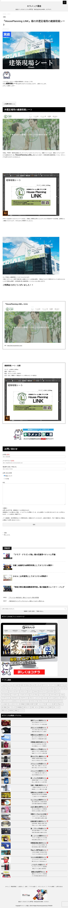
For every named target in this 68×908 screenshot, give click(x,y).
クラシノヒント (41, 886)
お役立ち (20, 886)
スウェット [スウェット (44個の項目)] (23, 691)
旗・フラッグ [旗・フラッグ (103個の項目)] (11, 707)
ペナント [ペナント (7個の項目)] (50, 697)
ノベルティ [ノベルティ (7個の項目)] (14, 694)
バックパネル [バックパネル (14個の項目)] (34, 694)
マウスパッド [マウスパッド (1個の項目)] (25, 701)
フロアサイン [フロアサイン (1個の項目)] (15, 697)
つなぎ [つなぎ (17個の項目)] (16, 685)
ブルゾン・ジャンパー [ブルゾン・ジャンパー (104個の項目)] (35, 697)
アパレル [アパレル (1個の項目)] (63, 685)
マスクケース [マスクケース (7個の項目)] (58, 701)
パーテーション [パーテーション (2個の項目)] (6, 697)
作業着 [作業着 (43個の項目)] (27, 704)
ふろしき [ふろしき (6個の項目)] (39, 685)
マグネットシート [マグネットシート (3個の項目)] (43, 701)
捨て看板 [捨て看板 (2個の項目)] (4, 707)
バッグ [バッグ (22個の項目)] (41, 694)
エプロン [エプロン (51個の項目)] (4, 688)
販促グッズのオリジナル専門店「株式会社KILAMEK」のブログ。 (34, 901)
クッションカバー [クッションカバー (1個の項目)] (26, 688)
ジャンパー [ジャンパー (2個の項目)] (4, 691)
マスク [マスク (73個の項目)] (51, 701)
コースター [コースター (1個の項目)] (51, 688)
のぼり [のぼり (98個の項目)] (22, 685)
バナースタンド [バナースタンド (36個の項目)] (54, 694)
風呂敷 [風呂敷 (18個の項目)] (11, 710)
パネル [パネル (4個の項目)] (62, 694)
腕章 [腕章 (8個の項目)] (50, 707)
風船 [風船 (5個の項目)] (16, 710)
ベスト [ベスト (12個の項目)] (44, 697)
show (13, 103)
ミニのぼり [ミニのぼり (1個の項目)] (4, 704)
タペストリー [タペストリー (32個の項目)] (42, 691)
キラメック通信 (34, 6)
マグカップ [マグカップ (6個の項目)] (33, 701)
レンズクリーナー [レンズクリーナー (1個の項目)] (14, 704)
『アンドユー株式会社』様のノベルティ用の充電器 (23, 597)
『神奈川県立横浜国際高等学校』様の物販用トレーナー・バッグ (38, 587)
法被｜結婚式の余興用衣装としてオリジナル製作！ (33, 565)
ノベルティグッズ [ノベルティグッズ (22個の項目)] (24, 694)
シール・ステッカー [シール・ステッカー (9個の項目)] (61, 688)
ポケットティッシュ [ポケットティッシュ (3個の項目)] (7, 701)
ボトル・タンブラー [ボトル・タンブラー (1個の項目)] (60, 697)
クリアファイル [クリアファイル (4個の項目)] (37, 688)
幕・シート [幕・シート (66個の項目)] (49, 704)
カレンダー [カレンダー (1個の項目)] (11, 688)
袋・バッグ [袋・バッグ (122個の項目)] (56, 707)
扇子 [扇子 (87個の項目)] (55, 704)
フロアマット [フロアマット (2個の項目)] (24, 697)
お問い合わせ (59, 886)
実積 (5, 532)
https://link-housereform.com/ (14, 345)
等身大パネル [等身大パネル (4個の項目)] (43, 707)
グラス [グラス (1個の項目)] (44, 688)
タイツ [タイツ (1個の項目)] (30, 691)
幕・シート (7, 534)
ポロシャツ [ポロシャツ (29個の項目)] (17, 701)
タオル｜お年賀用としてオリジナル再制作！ (30, 576)
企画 (26, 886)
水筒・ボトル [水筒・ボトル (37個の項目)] (35, 707)
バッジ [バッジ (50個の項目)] (46, 694)
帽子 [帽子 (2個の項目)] (33, 704)
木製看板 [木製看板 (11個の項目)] (19, 707)
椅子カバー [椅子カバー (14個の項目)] (26, 707)
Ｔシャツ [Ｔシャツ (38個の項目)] (21, 710)
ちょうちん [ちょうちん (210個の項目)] (10, 685)
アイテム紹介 (32, 886)
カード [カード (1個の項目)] (17, 688)
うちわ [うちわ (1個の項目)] (3, 685)
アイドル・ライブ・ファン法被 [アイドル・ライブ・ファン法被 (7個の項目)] (51, 685)
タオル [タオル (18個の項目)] (35, 691)
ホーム (7, 886)
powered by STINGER (47, 905)
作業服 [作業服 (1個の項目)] (22, 704)
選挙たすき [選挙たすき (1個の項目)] (4, 710)
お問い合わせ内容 (7, 473)
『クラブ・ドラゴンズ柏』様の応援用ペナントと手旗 (34, 554)
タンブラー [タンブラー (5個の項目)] (51, 691)
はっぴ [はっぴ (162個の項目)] (33, 685)
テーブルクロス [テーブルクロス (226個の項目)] (6, 694)
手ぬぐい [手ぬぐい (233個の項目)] (60, 704)
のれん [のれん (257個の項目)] (27, 685)
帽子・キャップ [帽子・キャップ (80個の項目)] (40, 704)
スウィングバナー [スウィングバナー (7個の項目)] (14, 691)
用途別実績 (13, 886)
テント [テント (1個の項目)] (57, 691)
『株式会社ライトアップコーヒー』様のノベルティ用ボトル (26, 601)
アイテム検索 (51, 886)
